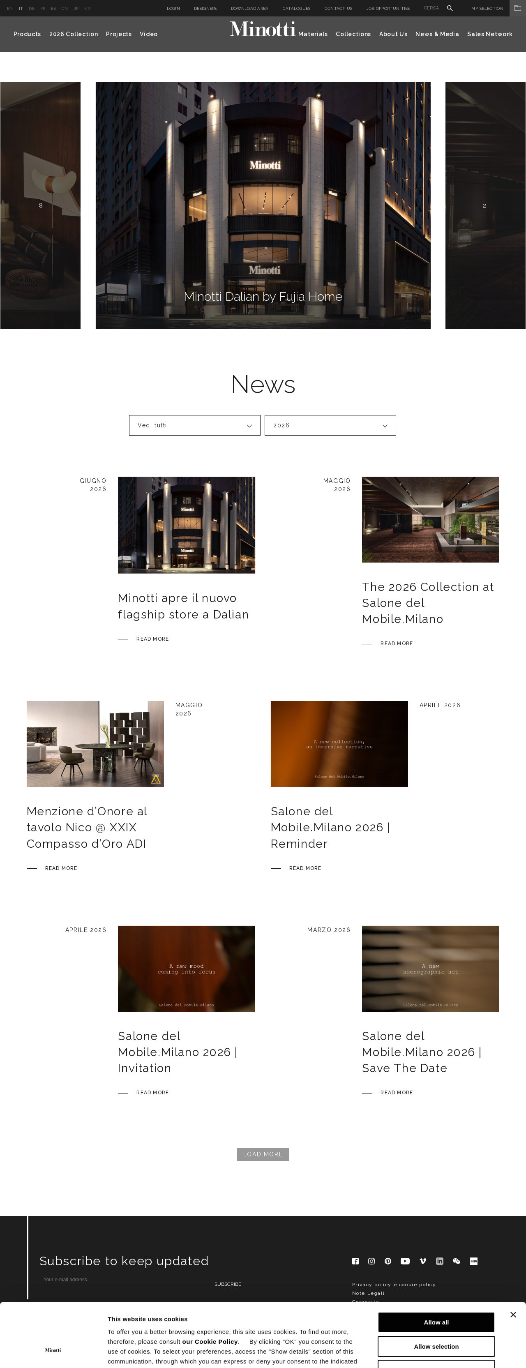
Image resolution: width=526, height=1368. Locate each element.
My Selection (498, 8)
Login (173, 8)
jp (76, 8)
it (21, 8)
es (53, 8)
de (32, 8)
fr (43, 8)
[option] (263, 205)
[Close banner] (513, 1260)
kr (87, 8)
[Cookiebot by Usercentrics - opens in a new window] (53, 1352)
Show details (431, 1351)
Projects (119, 34)
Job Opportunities (388, 8)
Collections (353, 34)
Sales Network (489, 34)
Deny (436, 1315)
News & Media (437, 34)
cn (65, 8)
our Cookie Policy (210, 1286)
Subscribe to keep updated (124, 1261)
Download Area (250, 8)
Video (149, 34)
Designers (205, 8)
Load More (263, 1154)
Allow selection (436, 1291)
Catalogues (297, 8)
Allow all (436, 1267)
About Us (393, 34)
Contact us (339, 8)
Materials (313, 34)
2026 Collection (73, 34)
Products (28, 34)
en (10, 8)
